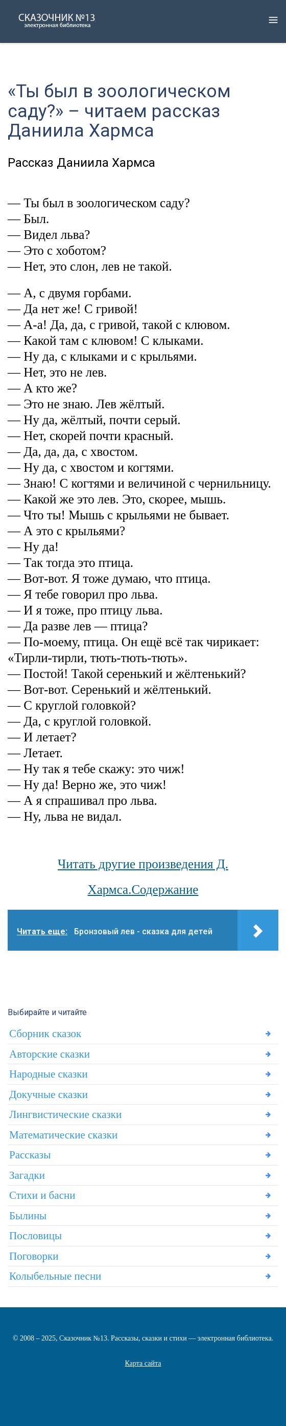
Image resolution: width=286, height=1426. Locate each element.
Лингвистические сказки (65, 1114)
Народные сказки (48, 1074)
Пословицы (35, 1236)
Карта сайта (143, 1363)
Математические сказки (63, 1135)
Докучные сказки (48, 1094)
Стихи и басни (42, 1195)
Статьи (142, 1375)
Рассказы (30, 1155)
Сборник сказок (45, 1033)
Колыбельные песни (55, 1276)
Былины (27, 1216)
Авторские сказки (49, 1054)
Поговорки (33, 1256)
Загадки (27, 1175)
